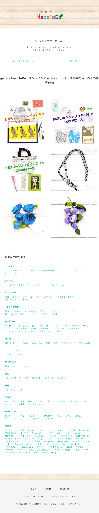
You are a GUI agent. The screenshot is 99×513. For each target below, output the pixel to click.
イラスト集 (10, 390)
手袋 (56, 343)
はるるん (26, 441)
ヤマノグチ (29, 439)
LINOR (68, 447)
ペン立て (54, 311)
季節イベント (11, 412)
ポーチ (86, 326)
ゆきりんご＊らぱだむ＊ (39, 450)
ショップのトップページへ (25, 61)
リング (8, 273)
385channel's (27, 447)
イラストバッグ (19, 297)
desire (8, 444)
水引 (7, 401)
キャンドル (43, 314)
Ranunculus (37, 433)
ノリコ (51, 439)
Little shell (74, 444)
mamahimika (85, 430)
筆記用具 (36, 378)
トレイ (31, 314)
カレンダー (35, 297)
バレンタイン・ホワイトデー (27, 416)
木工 (15, 401)
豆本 (20, 390)
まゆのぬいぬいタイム (55, 444)
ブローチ (30, 271)
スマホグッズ (61, 401)
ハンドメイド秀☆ (13, 439)
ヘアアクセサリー (46, 271)
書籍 (7, 385)
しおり (85, 401)
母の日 (59, 416)
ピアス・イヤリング (14, 271)
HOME (33, 489)
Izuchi (31, 430)
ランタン (17, 311)
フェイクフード (12, 350)
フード (19, 355)
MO (58, 433)
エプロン (22, 331)
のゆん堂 (9, 450)
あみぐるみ (37, 343)
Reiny (53, 452)
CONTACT (64, 489)
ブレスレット (77, 271)
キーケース (10, 326)
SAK (36, 452)
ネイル (8, 404)
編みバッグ (10, 343)
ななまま (37, 444)
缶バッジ (48, 297)
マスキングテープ (13, 378)
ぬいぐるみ (23, 326)
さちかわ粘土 (11, 447)
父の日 (68, 416)
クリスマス (23, 419)
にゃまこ (68, 433)
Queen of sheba (22, 444)
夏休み (78, 416)
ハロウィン (10, 419)
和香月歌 (9, 436)
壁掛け (43, 311)
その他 (18, 273)
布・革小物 (10, 321)
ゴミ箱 (55, 314)
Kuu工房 (24, 433)
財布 (34, 326)
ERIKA (86, 450)
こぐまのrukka (55, 447)
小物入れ (40, 401)
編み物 (8, 339)
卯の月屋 (20, 430)
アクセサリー (11, 266)
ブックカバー (58, 328)
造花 (22, 401)
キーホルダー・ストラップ (17, 285)
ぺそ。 (41, 439)
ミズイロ (42, 430)
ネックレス (63, 271)
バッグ (57, 326)
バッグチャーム (39, 285)
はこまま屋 (70, 430)
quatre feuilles (83, 436)
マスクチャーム (57, 285)
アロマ (64, 311)
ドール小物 (19, 404)
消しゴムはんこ (12, 300)
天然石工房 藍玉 (65, 439)
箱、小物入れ (11, 314)
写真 (49, 401)
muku (77, 433)
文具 (7, 374)
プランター (76, 311)
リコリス (9, 430)
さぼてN (79, 447)
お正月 (8, 416)
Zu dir (44, 452)
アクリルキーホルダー (65, 297)
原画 (7, 297)
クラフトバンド (68, 343)
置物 (7, 311)
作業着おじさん (12, 441)
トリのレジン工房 (13, 452)
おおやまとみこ (23, 436)
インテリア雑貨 (12, 307)
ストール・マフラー (39, 328)
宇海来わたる (11, 433)
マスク (8, 328)
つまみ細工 (45, 326)
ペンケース (49, 378)
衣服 (42, 331)
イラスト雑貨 (11, 292)
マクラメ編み (85, 343)
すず (78, 450)
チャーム (9, 281)
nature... (21, 450)
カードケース (73, 328)
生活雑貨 (75, 401)
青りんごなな (55, 430)
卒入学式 (36, 419)
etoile (27, 452)
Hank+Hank (62, 441)
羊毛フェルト (11, 362)
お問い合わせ (74, 61)
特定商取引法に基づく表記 (64, 496)
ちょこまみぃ (40, 436)
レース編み (23, 343)
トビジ (50, 433)
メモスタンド (30, 311)
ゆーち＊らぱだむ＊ (63, 450)
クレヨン (61, 378)
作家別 (8, 426)
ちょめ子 (76, 441)
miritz (86, 441)
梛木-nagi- (81, 439)
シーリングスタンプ (37, 404)
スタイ (33, 331)
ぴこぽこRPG (66, 436)
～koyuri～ (49, 441)
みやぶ (53, 436)
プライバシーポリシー (33, 496)
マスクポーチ (20, 328)
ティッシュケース (71, 326)
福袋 (30, 401)
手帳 (26, 378)
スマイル (41, 447)
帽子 (59, 331)
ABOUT (47, 489)
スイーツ (9, 355)
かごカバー (10, 331)
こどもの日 (49, 419)
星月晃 (37, 441)
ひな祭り (48, 416)
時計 (22, 314)
